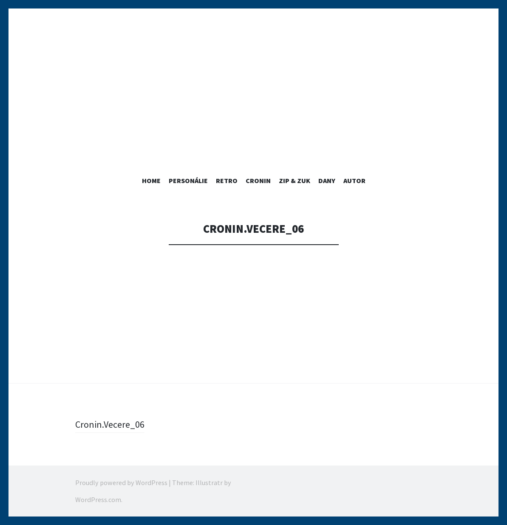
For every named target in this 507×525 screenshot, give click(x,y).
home (151, 180)
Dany (326, 180)
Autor (354, 180)
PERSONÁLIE (188, 180)
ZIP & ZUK (294, 180)
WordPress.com (98, 499)
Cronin (258, 180)
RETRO (227, 180)
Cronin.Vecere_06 (109, 424)
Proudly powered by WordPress (121, 482)
